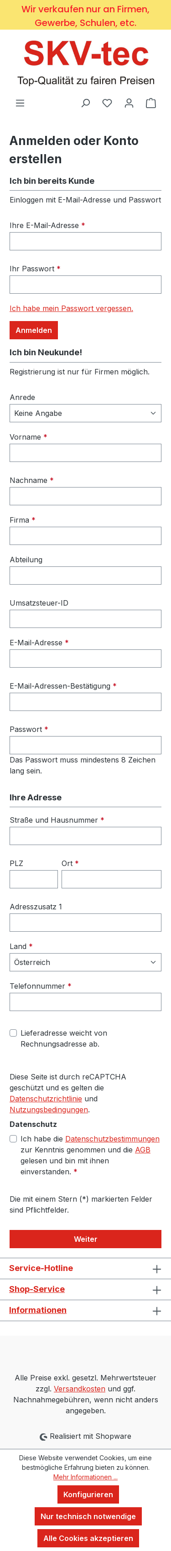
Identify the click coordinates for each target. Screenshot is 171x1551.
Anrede (22, 397)
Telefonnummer (41, 986)
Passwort (29, 729)
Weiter (86, 1239)
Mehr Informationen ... (85, 1477)
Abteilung (26, 559)
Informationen (38, 1310)
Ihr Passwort (35, 268)
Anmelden (34, 330)
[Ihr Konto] (129, 102)
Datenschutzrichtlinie (46, 1098)
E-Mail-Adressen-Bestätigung (63, 685)
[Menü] (20, 102)
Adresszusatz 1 (36, 906)
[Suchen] (85, 102)
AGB (142, 1149)
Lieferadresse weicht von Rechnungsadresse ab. (64, 1038)
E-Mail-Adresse (39, 642)
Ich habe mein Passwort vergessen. (71, 308)
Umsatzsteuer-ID (39, 602)
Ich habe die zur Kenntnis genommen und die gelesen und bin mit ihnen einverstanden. (90, 1154)
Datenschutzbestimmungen (112, 1138)
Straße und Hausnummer (57, 820)
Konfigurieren (88, 1494)
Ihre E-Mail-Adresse (47, 225)
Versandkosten (79, 1388)
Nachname (32, 480)
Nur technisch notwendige (88, 1516)
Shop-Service (37, 1289)
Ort (70, 863)
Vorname (28, 436)
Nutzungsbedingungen (49, 1109)
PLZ (16, 863)
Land (21, 946)
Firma (23, 519)
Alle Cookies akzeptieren (88, 1538)
